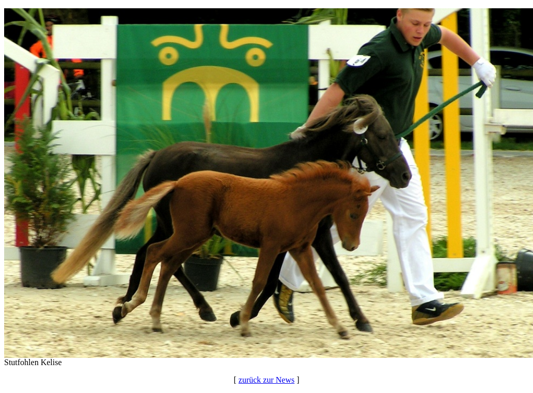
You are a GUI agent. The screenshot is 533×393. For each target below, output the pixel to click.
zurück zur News (266, 379)
